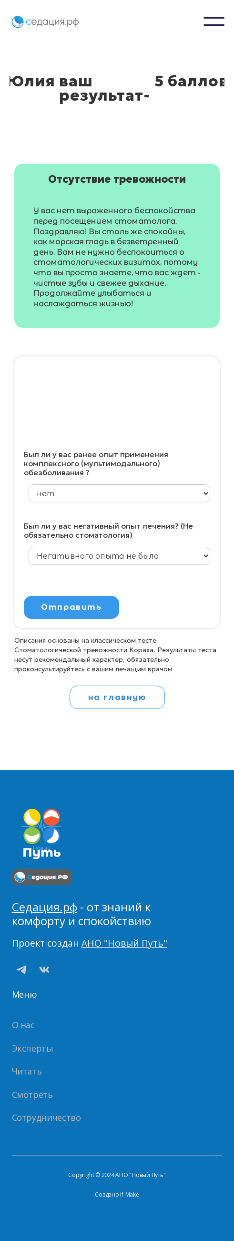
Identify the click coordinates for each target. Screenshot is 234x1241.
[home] (45, 21)
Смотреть (32, 1094)
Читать (27, 1071)
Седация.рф (44, 907)
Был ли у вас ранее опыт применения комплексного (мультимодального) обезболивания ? (96, 463)
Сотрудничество (46, 1117)
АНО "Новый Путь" (124, 943)
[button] (213, 21)
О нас (23, 1025)
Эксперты (32, 1048)
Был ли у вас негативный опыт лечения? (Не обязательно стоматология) (108, 530)
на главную (117, 697)
